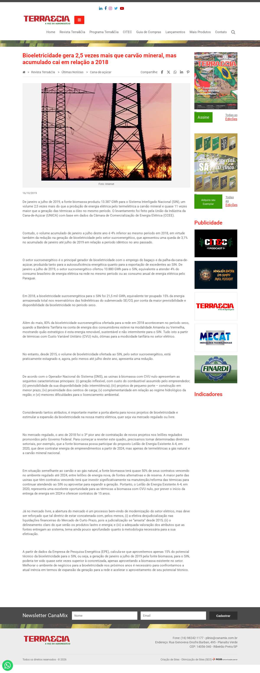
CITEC (127, 32)
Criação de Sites (169, 667)
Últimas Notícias (73, 72)
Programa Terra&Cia (103, 32)
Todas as (231, 117)
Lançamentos (175, 32)
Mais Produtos (200, 32)
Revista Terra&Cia (72, 32)
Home (50, 32)
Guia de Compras (148, 32)
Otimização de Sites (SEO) (196, 667)
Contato (221, 32)
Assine (203, 117)
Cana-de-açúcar (101, 72)
